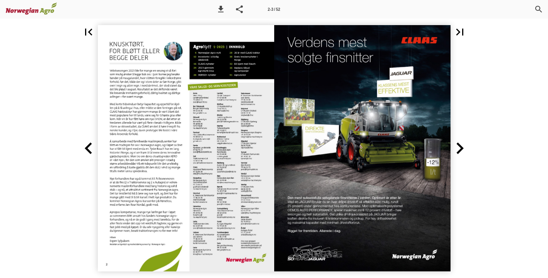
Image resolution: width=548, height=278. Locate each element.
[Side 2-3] (274, 9)
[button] (221, 9)
